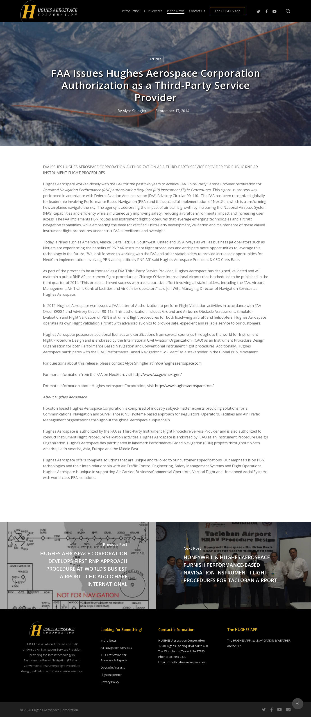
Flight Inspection (112, 675)
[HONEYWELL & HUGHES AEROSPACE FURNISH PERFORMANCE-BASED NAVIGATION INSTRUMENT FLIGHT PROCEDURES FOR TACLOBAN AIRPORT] (233, 565)
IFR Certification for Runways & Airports (114, 657)
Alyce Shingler (134, 110)
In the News (109, 640)
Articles (155, 59)
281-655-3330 (177, 657)
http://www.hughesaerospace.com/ (184, 385)
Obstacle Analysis (113, 667)
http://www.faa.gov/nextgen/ (157, 374)
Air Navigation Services (116, 648)
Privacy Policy (110, 682)
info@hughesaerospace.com (178, 363)
